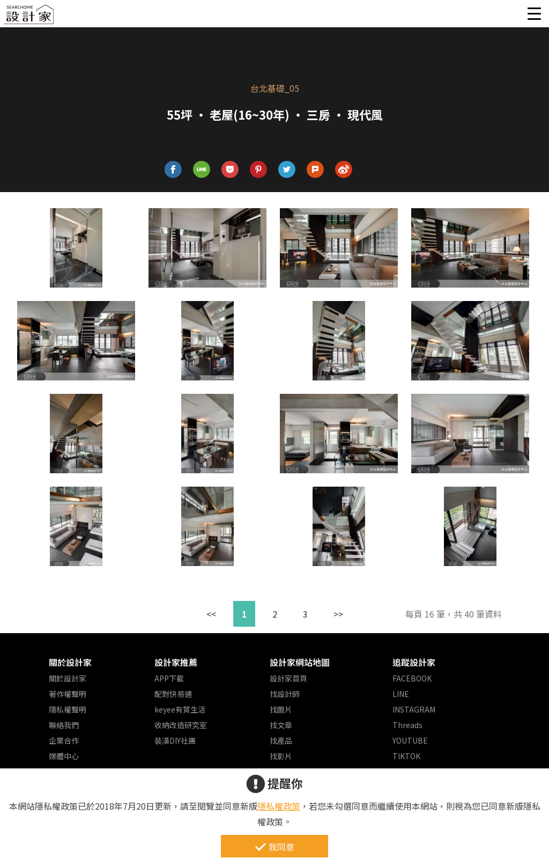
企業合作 (64, 740)
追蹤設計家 (413, 662)
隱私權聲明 (67, 709)
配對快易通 (173, 693)
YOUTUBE (410, 740)
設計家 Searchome (29, 17)
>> (338, 613)
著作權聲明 (67, 693)
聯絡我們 (64, 725)
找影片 (281, 756)
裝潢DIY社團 (175, 740)
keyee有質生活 (179, 709)
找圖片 (281, 709)
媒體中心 (64, 756)
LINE (400, 693)
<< (211, 613)
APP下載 (169, 678)
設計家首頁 (288, 678)
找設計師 (285, 693)
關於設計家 (70, 662)
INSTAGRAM (413, 709)
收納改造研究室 (180, 725)
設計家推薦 (175, 662)
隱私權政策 (278, 805)
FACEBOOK (412, 678)
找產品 (281, 740)
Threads (407, 725)
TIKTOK (406, 756)
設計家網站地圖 (300, 662)
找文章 (281, 725)
